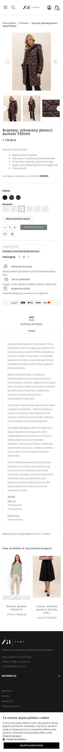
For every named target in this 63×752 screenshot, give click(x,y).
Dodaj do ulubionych (5, 234)
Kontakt (5, 696)
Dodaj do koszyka (33, 227)
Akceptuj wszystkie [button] (31, 745)
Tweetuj (24, 256)
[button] (31, 739)
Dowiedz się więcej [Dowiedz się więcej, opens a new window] (11, 736)
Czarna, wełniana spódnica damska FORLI (46, 609)
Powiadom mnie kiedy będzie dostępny (20, 251)
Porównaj (12, 234)
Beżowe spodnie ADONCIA (16, 608)
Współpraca (7, 701)
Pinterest (28, 256)
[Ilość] (9, 227)
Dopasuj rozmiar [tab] (31, 324)
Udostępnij (19, 256)
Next (55, 61)
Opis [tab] (31, 317)
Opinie (31, 330)
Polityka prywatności (11, 706)
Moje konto (7, 690)
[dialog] (31, 732)
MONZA (44, 176)
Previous (8, 61)
